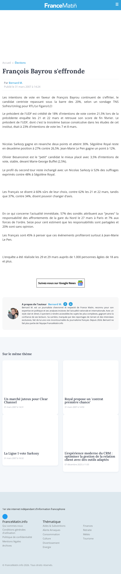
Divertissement (51, 542)
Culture (47, 538)
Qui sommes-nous (12, 525)
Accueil (6, 63)
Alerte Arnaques (51, 530)
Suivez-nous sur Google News (60, 283)
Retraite (87, 530)
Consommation (51, 534)
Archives (7, 545)
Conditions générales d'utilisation (14, 531)
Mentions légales (11, 541)
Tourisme (88, 538)
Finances (88, 525)
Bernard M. (16, 83)
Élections (20, 63)
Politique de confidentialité (17, 537)
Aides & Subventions (54, 525)
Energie (47, 547)
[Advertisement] (60, 36)
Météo (86, 534)
